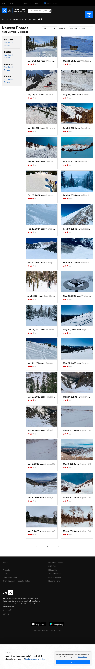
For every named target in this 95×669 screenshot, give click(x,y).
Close (73, 662)
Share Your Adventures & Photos (16, 581)
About (5, 562)
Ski (36, 3)
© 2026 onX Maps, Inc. (41, 630)
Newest (7, 45)
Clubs (5, 573)
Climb (4, 3)
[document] (73, 658)
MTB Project (53, 566)
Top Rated (8, 42)
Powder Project (54, 577)
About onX (7, 610)
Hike (19, 3)
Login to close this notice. (35, 659)
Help (5, 566)
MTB (11, 3)
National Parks (54, 581)
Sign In (89, 14)
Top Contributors (10, 577)
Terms (53, 630)
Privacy (59, 630)
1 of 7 (47, 546)
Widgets (6, 570)
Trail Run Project (55, 573)
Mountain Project (55, 562)
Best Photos (18, 19)
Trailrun (28, 3)
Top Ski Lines (30, 19)
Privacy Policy (82, 657)
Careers (6, 614)
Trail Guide (6, 19)
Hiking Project (54, 570)
